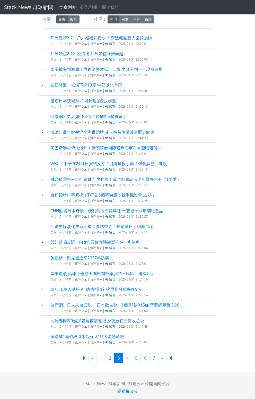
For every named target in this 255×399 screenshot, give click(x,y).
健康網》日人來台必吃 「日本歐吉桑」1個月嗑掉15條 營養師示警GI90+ (116, 305)
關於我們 (110, 7)
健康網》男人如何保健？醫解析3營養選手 (88, 116)
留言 (110, 43)
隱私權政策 (127, 391)
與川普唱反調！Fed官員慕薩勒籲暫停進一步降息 (95, 242)
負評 (148, 19)
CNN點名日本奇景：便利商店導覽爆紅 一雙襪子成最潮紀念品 (106, 211)
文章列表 (67, 7)
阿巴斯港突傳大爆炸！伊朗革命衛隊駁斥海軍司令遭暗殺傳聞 (106, 148)
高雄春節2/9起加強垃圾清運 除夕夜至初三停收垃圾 (97, 321)
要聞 (62, 19)
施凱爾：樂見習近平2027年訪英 (79, 258)
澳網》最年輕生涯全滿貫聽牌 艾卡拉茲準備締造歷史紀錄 (102, 132)
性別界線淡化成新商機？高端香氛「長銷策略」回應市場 (101, 226)
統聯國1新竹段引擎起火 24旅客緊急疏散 (87, 336)
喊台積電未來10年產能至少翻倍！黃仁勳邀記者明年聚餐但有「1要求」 (115, 179)
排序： (100, 19)
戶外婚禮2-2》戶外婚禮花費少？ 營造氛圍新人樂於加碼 (101, 38)
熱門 (113, 19)
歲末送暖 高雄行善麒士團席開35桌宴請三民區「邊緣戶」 (102, 273)
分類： (49, 19)
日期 (125, 19)
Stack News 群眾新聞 (28, 7)
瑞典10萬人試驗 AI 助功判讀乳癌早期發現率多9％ (96, 289)
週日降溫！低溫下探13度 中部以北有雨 (86, 85)
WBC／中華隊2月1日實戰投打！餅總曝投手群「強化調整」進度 (108, 163)
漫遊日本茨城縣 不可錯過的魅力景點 (83, 101)
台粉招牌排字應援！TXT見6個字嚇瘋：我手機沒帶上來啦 (102, 195)
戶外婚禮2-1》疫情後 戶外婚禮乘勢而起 (87, 53)
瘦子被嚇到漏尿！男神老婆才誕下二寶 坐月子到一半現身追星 (106, 69)
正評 (136, 19)
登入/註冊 (89, 7)
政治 (73, 19)
